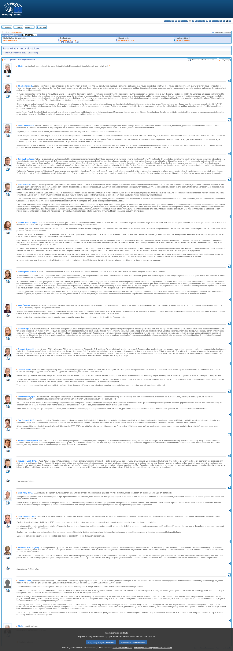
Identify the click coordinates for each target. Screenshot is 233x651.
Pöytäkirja (226, 60)
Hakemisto (8, 27)
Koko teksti (42, 27)
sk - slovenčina (221, 21)
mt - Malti (207, 21)
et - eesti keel (179, 21)
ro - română (218, 21)
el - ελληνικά (182, 21)
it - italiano (196, 21)
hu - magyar (204, 21)
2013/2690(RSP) (17, 32)
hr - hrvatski (193, 21)
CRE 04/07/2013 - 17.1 (69, 42)
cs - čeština (170, 21)
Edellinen (19, 27)
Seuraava (28, 27)
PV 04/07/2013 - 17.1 (68, 40)
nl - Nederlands (210, 21)
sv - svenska (230, 21)
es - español (167, 21)
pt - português (215, 21)
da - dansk (173, 21)
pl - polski (213, 21)
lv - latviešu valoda (198, 21)
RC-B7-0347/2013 (10, 40)
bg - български (165, 21)
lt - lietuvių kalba (201, 21)
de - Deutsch (176, 21)
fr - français (187, 21)
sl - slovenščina (224, 21)
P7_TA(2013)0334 (182, 40)
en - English (184, 21)
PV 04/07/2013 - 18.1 (126, 40)
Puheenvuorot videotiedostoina (204, 60)
